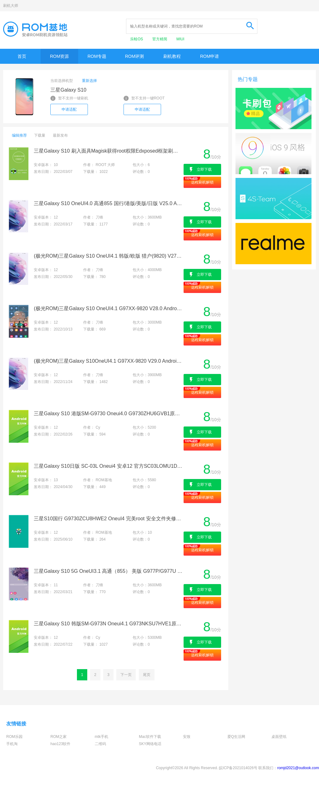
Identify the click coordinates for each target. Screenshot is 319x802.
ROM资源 (59, 56)
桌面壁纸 (278, 736)
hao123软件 (60, 744)
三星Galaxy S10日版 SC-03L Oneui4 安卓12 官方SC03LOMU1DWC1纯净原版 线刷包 (108, 466)
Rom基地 (35, 29)
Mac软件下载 (150, 736)
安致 (186, 736)
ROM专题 (97, 56)
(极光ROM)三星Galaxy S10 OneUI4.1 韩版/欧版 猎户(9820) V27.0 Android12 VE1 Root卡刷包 (108, 256)
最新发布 (60, 135)
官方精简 (160, 39)
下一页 (126, 675)
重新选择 (89, 80)
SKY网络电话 (150, 744)
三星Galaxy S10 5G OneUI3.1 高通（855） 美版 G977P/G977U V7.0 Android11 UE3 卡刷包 (108, 571)
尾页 (146, 675)
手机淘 (12, 744)
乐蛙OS (137, 39)
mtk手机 (101, 736)
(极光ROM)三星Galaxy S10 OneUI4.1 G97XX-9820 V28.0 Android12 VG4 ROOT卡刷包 (108, 308)
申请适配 (69, 109)
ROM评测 (134, 56)
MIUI (180, 39)
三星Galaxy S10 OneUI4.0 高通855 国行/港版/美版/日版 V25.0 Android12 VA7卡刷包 (108, 203)
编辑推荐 (19, 135)
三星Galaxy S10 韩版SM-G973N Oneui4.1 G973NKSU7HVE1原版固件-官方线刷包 (108, 623)
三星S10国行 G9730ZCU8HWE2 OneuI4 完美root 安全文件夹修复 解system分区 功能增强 (108, 518)
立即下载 (204, 169)
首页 (22, 56)
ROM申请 (209, 56)
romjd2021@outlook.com (298, 768)
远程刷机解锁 (202, 182)
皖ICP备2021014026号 (238, 768)
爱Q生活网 (236, 736)
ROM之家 (58, 736)
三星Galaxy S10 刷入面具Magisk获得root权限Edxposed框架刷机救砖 (108, 151)
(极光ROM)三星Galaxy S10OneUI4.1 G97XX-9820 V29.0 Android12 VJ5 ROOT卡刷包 (108, 361)
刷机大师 (10, 5)
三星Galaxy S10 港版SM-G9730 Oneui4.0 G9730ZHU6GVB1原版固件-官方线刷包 (108, 413)
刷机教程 (172, 56)
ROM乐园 (14, 736)
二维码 (100, 744)
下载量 (39, 135)
